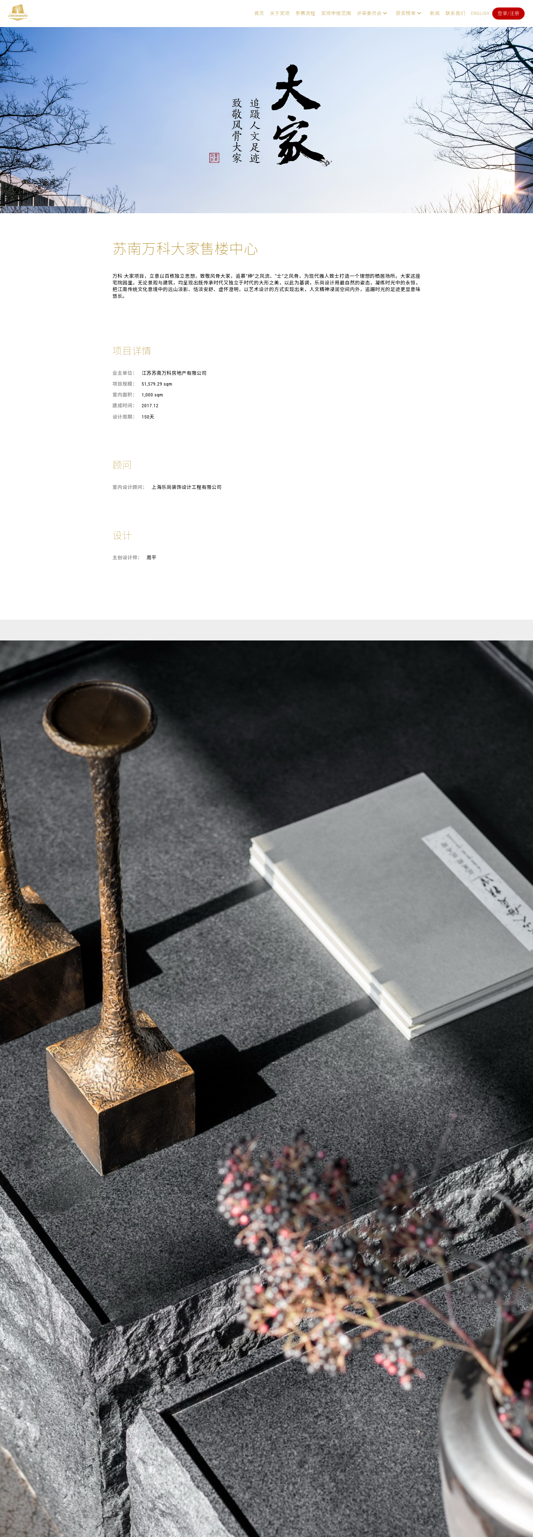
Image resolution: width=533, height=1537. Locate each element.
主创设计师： (127, 557)
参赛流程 (306, 13)
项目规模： (124, 384)
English (480, 13)
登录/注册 (509, 13)
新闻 (435, 13)
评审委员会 (369, 13)
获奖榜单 (406, 13)
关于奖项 (280, 13)
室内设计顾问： (129, 487)
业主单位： (124, 373)
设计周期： (124, 417)
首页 (259, 13)
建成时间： (124, 406)
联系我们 (456, 13)
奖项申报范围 (336, 13)
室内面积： (124, 395)
